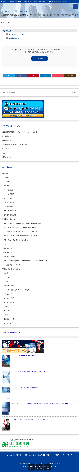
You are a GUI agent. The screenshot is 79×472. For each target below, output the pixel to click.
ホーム (4, 2)
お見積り (6, 273)
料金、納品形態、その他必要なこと (15, 240)
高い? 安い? (7, 277)
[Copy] (70, 75)
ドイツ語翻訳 (8, 190)
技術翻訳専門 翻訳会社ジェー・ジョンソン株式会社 (19, 132)
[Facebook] (21, 75)
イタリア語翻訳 (8, 202)
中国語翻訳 (7, 181)
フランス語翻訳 (8, 194)
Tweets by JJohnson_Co (11, 332)
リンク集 (6, 310)
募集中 (65, 2)
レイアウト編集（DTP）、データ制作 (15, 144)
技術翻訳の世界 (8, 248)
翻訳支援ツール (8, 319)
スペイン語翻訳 (8, 198)
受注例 (5, 281)
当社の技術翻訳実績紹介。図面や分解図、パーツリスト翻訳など (25, 261)
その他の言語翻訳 (9, 215)
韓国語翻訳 (7, 186)
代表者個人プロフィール (17, 34)
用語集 (5, 306)
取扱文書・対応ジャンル (10, 219)
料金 (3, 153)
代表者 (8, 30)
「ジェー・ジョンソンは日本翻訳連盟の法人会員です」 (19, 439)
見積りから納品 (8, 286)
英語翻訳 (6, 177)
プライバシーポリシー (30, 2)
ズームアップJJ (8, 323)
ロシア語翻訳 (8, 206)
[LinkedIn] (46, 75)
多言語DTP (5, 148)
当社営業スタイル (8, 136)
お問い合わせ (6, 157)
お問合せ (39, 58)
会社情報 (11, 2)
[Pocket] (58, 75)
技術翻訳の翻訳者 (9, 256)
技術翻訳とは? (8, 252)
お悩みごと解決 (8, 298)
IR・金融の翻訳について (11, 265)
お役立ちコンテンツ (8, 302)
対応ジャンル (7, 244)
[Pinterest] (33, 75)
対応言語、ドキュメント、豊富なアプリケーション (20, 231)
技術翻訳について (8, 140)
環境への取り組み (55, 2)
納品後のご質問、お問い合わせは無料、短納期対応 (20, 236)
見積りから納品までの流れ (11, 269)
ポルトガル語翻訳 (9, 211)
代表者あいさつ (43, 2)
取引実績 (18, 2)
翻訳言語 (5, 173)
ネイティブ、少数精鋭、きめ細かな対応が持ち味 (20, 227)
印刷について (8, 294)
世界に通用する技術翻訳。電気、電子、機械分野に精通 (22, 223)
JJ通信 (5, 315)
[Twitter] (9, 75)
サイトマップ (16, 22)
